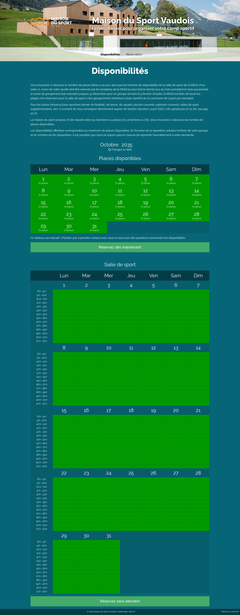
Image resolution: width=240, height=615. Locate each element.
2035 (126, 144)
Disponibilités (110, 54)
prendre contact (90, 237)
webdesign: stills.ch (126, 611)
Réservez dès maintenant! (120, 247)
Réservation (134, 54)
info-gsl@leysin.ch (177, 109)
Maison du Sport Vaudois (143, 20)
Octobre (110, 144)
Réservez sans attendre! (120, 601)
